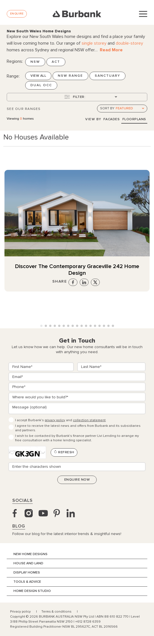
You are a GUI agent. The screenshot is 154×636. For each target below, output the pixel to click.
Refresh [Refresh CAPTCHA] (64, 452)
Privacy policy (21, 612)
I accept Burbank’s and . (60, 420)
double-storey (129, 43)
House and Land (28, 563)
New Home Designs (30, 554)
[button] (41, 326)
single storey (94, 43)
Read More (111, 50)
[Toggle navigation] (143, 14)
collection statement (89, 420)
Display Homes (26, 572)
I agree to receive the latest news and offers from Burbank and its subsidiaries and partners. (78, 428)
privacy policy (55, 420)
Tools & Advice (27, 582)
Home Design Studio (32, 591)
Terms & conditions (56, 612)
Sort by (107, 108)
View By (93, 119)
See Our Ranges (24, 109)
